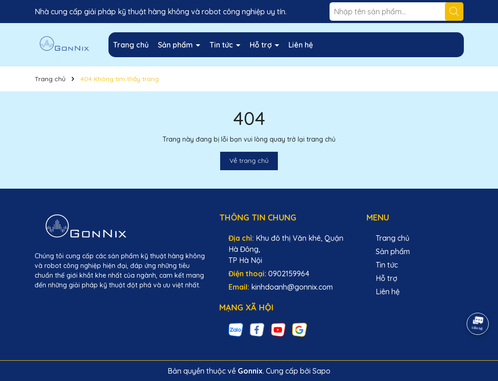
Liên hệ (300, 44)
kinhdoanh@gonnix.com (292, 287)
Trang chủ (131, 44)
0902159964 (288, 273)
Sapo (321, 370)
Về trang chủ (249, 160)
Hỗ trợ (262, 44)
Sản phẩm (176, 44)
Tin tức (222, 44)
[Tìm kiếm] (454, 11)
